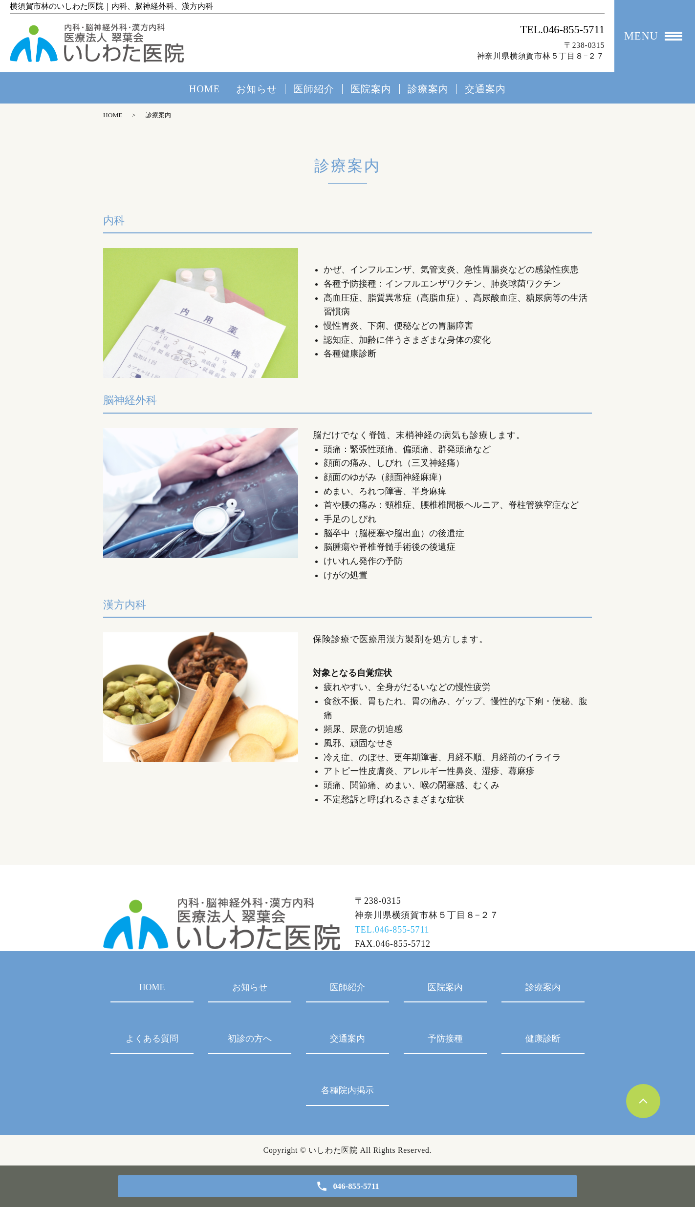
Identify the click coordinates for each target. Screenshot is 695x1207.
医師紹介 (313, 89)
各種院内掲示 (347, 1090)
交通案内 (485, 89)
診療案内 (428, 89)
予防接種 (445, 1038)
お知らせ (256, 89)
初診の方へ (250, 1038)
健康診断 (543, 1038)
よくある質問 (152, 1038)
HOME (204, 89)
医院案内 (370, 89)
